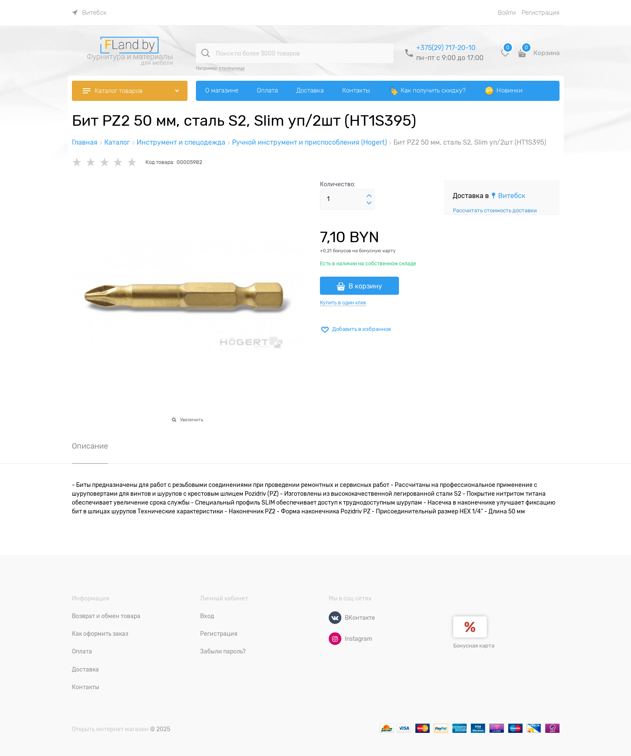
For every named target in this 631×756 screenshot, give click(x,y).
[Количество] (347, 199)
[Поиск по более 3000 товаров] (205, 53)
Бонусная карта (473, 645)
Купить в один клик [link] (343, 303)
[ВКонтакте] (335, 617)
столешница (232, 68)
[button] (369, 196)
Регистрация (541, 12)
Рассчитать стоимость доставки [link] (495, 210)
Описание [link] (90, 446)
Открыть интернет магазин (110, 729)
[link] (89, 13)
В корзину (365, 286)
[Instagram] (335, 638)
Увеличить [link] (191, 419)
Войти (507, 12)
